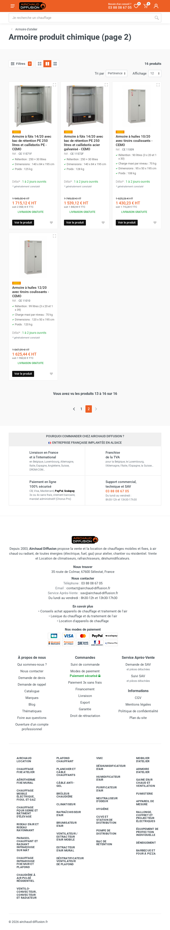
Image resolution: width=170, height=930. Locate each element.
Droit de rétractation (85, 716)
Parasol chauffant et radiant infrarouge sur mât (24, 844)
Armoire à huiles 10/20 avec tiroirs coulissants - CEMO (134, 141)
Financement (85, 689)
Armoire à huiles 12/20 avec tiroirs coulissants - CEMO (30, 292)
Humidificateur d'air (105, 778)
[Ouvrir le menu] (13, 6)
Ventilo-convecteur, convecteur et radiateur (23, 893)
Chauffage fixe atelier (22, 770)
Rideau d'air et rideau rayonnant (24, 827)
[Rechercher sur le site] (80, 17)
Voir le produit (23, 222)
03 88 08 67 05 (117, 491)
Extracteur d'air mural (62, 849)
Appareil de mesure (141, 802)
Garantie (85, 709)
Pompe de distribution (103, 832)
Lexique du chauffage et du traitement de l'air (84, 616)
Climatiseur (62, 804)
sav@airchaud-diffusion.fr (99, 593)
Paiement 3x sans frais (85, 683)
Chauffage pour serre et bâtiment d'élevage (24, 812)
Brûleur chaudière (61, 795)
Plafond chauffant (61, 759)
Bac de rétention (101, 843)
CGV (138, 698)
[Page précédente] (74, 409)
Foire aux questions (31, 718)
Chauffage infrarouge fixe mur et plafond (22, 862)
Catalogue (31, 691)
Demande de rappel (32, 685)
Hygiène (99, 809)
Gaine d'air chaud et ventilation (142, 783)
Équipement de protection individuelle (143, 832)
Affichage (140, 73)
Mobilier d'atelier (139, 759)
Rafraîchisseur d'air (65, 813)
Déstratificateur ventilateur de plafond (66, 861)
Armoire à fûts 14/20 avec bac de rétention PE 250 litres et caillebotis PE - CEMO (31, 143)
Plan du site (138, 718)
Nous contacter (31, 671)
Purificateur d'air (103, 789)
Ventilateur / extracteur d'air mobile (63, 836)
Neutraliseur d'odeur (104, 800)
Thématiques (32, 711)
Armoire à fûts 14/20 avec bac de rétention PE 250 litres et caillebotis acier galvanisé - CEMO (83, 143)
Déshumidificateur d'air (106, 767)
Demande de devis (31, 678)
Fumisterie (141, 793)
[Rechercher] (156, 17)
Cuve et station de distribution (103, 820)
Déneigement (142, 843)
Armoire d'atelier (139, 770)
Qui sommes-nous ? (32, 665)
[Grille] (40, 63)
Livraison (85, 696)
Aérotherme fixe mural (22, 781)
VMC (96, 758)
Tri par (99, 73)
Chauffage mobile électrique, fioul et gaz (23, 795)
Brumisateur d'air (63, 824)
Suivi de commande (85, 665)
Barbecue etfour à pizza (142, 852)
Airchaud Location (20, 759)
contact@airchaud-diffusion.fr (88, 588)
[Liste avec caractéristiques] (55, 63)
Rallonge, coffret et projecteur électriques (142, 816)
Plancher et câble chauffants (63, 772)
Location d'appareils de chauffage (84, 621)
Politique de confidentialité (138, 711)
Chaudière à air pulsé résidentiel (22, 878)
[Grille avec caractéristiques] (47, 63)
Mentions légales (138, 704)
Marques (32, 698)
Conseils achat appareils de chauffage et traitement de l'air (83, 611)
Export (85, 702)
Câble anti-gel (62, 784)
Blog (32, 704)
